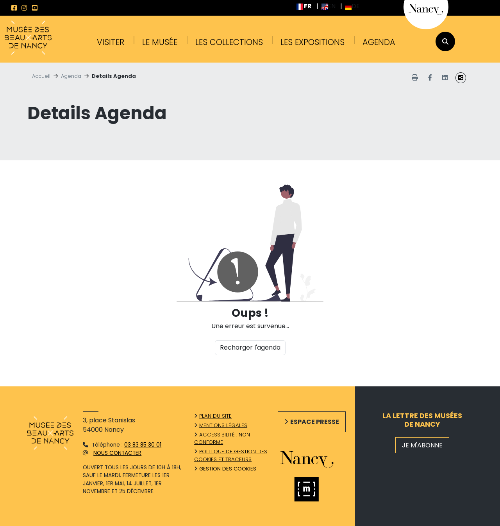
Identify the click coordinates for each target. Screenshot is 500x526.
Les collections (229, 42)
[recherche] (445, 41)
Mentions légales (223, 425)
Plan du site (215, 416)
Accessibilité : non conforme (222, 438)
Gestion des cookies (227, 468)
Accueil (41, 76)
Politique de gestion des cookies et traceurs (230, 455)
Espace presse (314, 421)
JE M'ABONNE (422, 445)
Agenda (378, 42)
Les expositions (312, 42)
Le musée (159, 42)
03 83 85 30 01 (142, 445)
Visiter (110, 42)
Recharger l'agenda (250, 347)
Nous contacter (117, 453)
